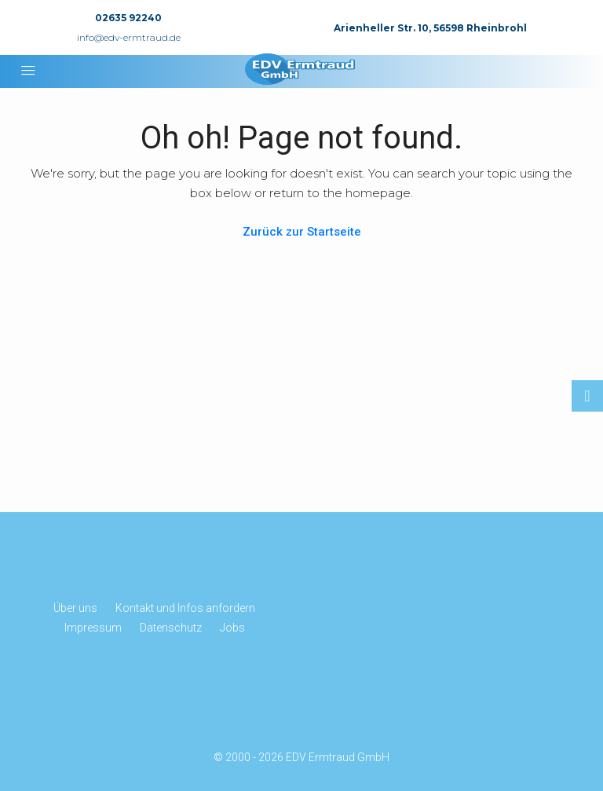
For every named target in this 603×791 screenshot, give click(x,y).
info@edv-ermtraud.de (129, 37)
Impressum (93, 627)
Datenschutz (171, 627)
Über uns (75, 608)
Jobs (232, 627)
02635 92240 (128, 18)
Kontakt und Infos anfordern (185, 608)
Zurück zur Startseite (302, 232)
